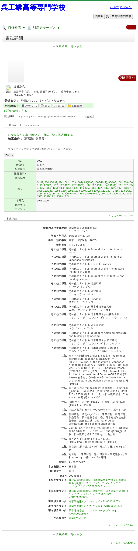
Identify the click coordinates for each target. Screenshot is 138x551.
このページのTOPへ (122, 215)
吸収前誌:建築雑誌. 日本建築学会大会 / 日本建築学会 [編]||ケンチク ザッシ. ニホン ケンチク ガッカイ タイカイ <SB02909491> (98, 483)
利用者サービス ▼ (43, 28)
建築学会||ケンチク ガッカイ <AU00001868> (96, 505)
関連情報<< (128, 77)
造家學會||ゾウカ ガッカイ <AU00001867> (94, 501)
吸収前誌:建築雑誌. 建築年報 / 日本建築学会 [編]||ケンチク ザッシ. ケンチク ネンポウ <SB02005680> (98, 494)
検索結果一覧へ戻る (69, 46)
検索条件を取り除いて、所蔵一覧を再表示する (42, 134)
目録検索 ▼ (13, 28)
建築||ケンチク (77, 517)
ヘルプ (114, 7)
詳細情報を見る (16, 110)
